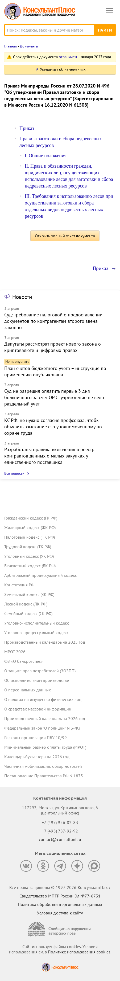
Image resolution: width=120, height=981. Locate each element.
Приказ (26, 128)
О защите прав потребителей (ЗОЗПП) (40, 670)
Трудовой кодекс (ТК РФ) (27, 546)
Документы (29, 46)
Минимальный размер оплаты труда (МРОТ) (45, 747)
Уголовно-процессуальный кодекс (36, 632)
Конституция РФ (19, 584)
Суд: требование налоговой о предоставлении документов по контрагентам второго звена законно (53, 321)
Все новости (14, 473)
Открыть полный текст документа (65, 235)
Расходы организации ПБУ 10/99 (35, 737)
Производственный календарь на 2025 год (44, 642)
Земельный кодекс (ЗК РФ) (29, 594)
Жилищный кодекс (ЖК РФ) (30, 527)
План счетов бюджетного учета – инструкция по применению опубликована (55, 371)
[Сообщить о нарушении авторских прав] (60, 929)
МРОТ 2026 (15, 651)
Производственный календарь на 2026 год (44, 718)
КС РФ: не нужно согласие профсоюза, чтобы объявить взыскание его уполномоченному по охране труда (53, 426)
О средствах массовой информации (37, 709)
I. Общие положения (46, 155)
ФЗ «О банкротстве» (23, 661)
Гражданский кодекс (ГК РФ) (30, 518)
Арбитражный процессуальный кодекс (40, 575)
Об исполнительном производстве (36, 680)
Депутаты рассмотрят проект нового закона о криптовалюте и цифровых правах (52, 347)
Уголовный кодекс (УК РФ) (29, 556)
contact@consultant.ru (60, 839)
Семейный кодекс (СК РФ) (28, 613)
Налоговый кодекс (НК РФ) (29, 537)
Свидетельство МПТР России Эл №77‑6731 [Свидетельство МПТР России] (60, 896)
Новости (22, 296)
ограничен (68, 56)
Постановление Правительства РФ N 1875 (43, 775)
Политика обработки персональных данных (60, 904)
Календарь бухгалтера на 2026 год (36, 756)
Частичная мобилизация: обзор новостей (43, 766)
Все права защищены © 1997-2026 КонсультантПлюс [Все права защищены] (59, 887)
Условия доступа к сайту (60, 912)
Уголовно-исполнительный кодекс (36, 623)
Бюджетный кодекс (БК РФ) (30, 565)
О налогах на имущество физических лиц (42, 699)
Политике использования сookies (79, 951)
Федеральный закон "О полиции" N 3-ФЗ (42, 728)
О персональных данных (27, 689)
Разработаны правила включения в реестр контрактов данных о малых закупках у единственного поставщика (49, 455)
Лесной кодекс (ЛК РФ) (25, 604)
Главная (10, 46)
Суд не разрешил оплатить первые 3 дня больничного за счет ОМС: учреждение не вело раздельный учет (54, 397)
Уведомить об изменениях (63, 69)
